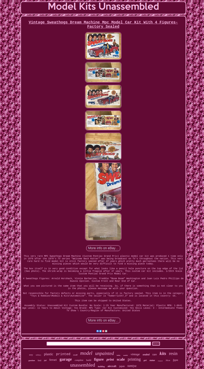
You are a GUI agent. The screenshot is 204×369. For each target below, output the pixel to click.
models (125, 355)
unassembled (82, 365)
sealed (146, 354)
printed (63, 354)
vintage (135, 354)
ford (39, 360)
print (110, 359)
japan (122, 366)
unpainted (104, 353)
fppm (175, 360)
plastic (48, 354)
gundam (31, 360)
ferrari (53, 359)
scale (121, 359)
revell (75, 355)
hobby (119, 355)
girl (145, 360)
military (38, 355)
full (45, 360)
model (86, 353)
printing (134, 359)
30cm (167, 360)
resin (173, 353)
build (88, 360)
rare (154, 354)
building (101, 366)
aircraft (112, 366)
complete (79, 360)
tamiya (132, 366)
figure (99, 359)
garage (66, 359)
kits (163, 353)
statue (152, 360)
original (160, 361)
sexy (31, 355)
